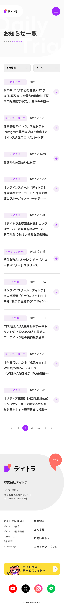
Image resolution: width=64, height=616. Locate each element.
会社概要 (8, 542)
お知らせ (39, 529)
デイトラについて (14, 521)
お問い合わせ (42, 538)
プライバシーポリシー (47, 547)
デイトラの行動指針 (14, 532)
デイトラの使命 (12, 527)
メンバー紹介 (10, 547)
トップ (6, 42)
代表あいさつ (10, 537)
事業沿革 (39, 521)
